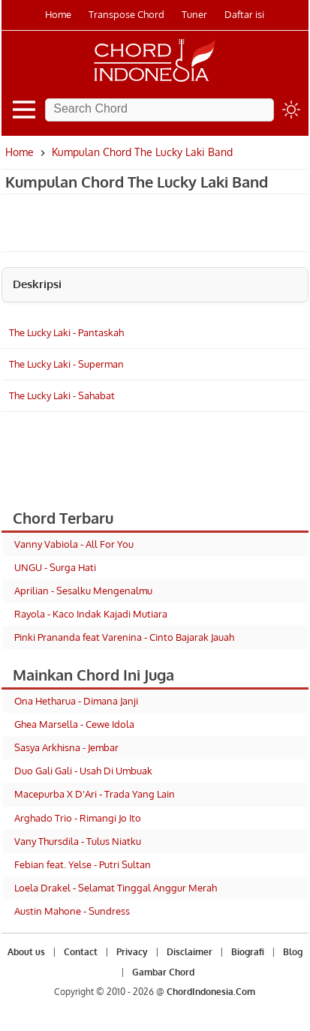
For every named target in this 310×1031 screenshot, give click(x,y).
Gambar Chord (163, 972)
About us (26, 951)
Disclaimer (189, 951)
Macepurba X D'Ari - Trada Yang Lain (94, 794)
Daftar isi (244, 14)
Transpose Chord (126, 14)
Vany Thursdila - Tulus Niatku (77, 841)
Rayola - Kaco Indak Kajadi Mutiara (90, 614)
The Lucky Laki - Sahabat (62, 395)
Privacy (132, 951)
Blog (292, 951)
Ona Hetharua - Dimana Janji (76, 701)
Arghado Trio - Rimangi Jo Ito (77, 818)
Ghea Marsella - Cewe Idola (74, 724)
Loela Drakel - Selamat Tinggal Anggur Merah (115, 888)
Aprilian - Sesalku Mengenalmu (83, 591)
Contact (81, 951)
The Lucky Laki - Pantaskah (66, 332)
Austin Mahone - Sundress (72, 911)
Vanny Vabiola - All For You (74, 544)
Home (58, 14)
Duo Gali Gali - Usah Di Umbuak (83, 771)
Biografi (247, 951)
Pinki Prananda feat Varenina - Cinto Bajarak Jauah (124, 637)
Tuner (194, 14)
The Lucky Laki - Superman (66, 364)
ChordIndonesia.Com (211, 991)
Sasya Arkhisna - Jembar (66, 747)
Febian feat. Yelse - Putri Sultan (82, 864)
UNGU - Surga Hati (55, 567)
